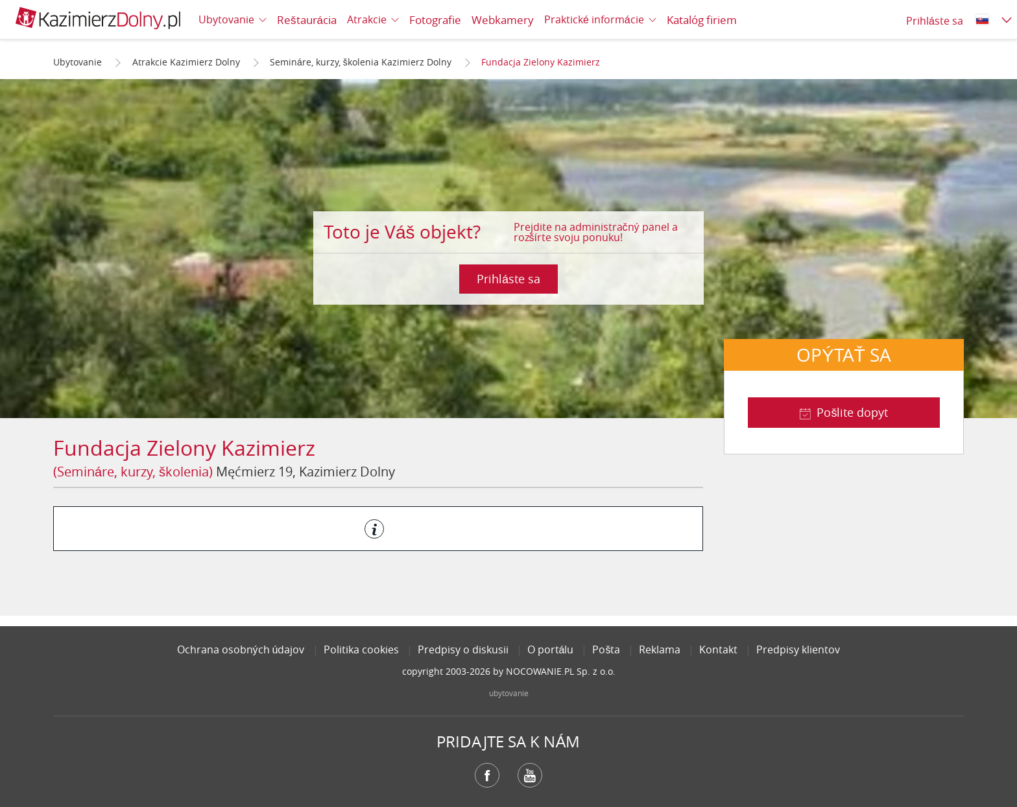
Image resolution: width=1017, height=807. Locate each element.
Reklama (659, 649)
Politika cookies (361, 649)
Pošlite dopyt (852, 412)
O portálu (550, 649)
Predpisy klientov (798, 649)
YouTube (530, 775)
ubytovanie (509, 693)
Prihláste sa (508, 279)
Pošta (606, 649)
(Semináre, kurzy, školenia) (133, 471)
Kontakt (718, 649)
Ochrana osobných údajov (241, 649)
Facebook (487, 775)
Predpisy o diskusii (463, 649)
